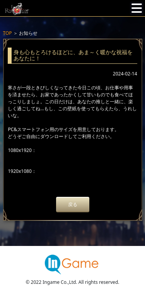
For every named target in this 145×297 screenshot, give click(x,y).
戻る (72, 204)
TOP (7, 33)
